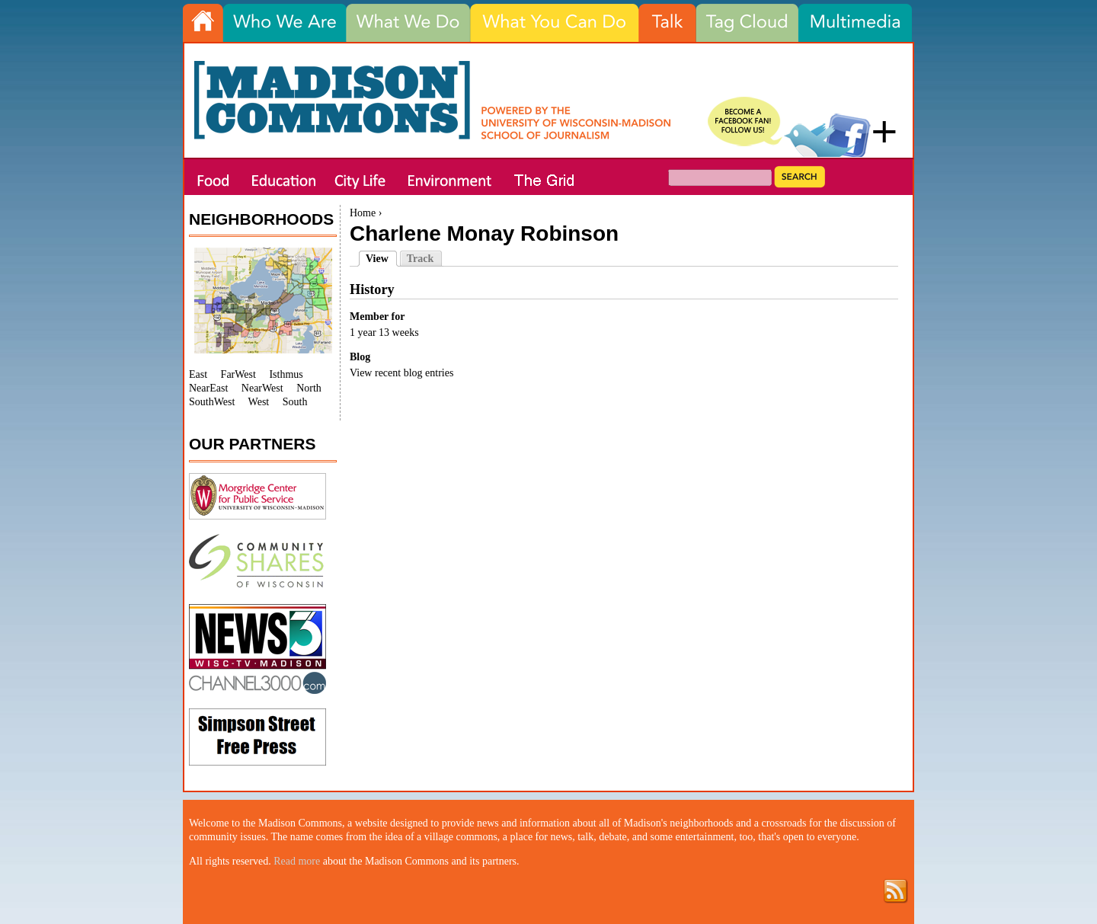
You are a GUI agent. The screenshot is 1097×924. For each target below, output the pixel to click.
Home (363, 213)
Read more (296, 861)
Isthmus (285, 374)
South (295, 402)
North (308, 388)
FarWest (238, 374)
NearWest (262, 388)
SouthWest (212, 402)
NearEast (208, 388)
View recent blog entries (401, 373)
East (198, 374)
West (259, 402)
